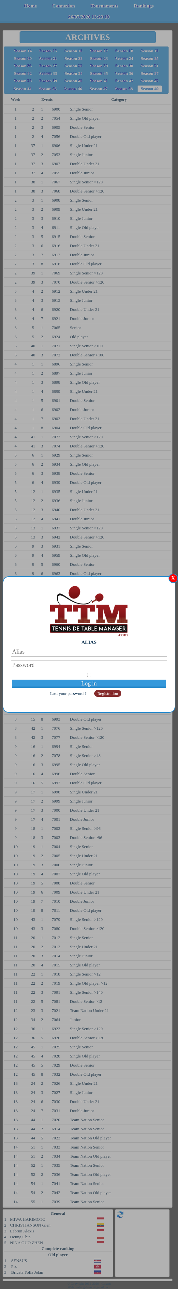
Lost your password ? (69, 693)
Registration (107, 693)
